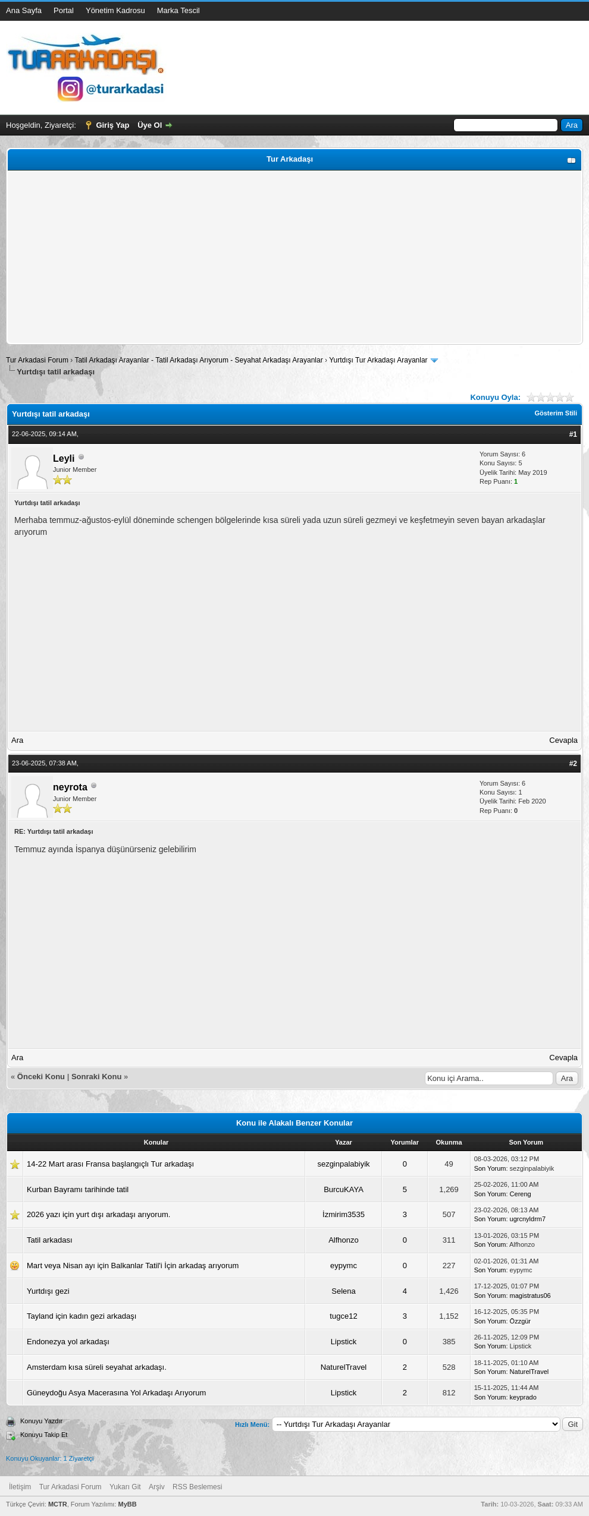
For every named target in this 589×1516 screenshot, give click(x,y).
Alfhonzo (343, 1240)
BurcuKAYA (344, 1189)
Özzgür (520, 1321)
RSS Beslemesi (197, 1487)
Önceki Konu (41, 1076)
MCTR (57, 1504)
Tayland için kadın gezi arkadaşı (81, 1316)
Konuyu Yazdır (41, 1420)
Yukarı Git (125, 1487)
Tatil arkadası (50, 1240)
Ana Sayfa (24, 10)
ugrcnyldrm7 (528, 1218)
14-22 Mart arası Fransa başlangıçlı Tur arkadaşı (110, 1163)
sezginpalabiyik (343, 1163)
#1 (573, 434)
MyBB (127, 1504)
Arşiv (157, 1487)
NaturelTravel (344, 1367)
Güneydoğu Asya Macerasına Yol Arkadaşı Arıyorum (116, 1392)
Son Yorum (490, 1168)
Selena (343, 1291)
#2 (573, 763)
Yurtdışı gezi (48, 1291)
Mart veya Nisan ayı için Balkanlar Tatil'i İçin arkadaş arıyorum (133, 1265)
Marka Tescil (178, 10)
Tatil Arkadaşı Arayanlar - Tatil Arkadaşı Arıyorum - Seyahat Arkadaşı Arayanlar (199, 360)
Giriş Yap (112, 125)
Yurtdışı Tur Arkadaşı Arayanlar (378, 360)
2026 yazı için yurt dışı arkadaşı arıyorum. (98, 1214)
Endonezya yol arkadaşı (68, 1341)
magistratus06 (530, 1295)
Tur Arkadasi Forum (37, 360)
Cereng (520, 1193)
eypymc (343, 1265)
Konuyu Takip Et (43, 1434)
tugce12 (343, 1316)
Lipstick (343, 1341)
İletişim (20, 1487)
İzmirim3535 (343, 1214)
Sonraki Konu (96, 1076)
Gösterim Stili (555, 413)
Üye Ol (149, 125)
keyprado (523, 1397)
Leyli (63, 458)
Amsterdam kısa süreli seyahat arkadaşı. (97, 1367)
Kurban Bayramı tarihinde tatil (78, 1189)
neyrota (70, 787)
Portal (64, 10)
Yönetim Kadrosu (115, 10)
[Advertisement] (294, 257)
